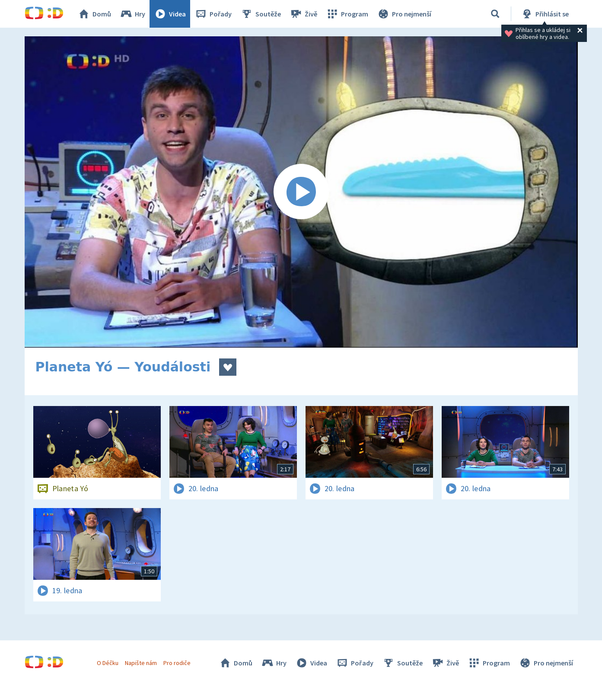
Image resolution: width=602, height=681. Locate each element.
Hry (132, 13)
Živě (303, 13)
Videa (170, 13)
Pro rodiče (177, 663)
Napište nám (141, 663)
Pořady (213, 13)
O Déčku (107, 663)
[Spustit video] (301, 192)
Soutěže (260, 13)
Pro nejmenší (404, 13)
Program (347, 13)
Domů (94, 13)
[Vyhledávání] (495, 14)
